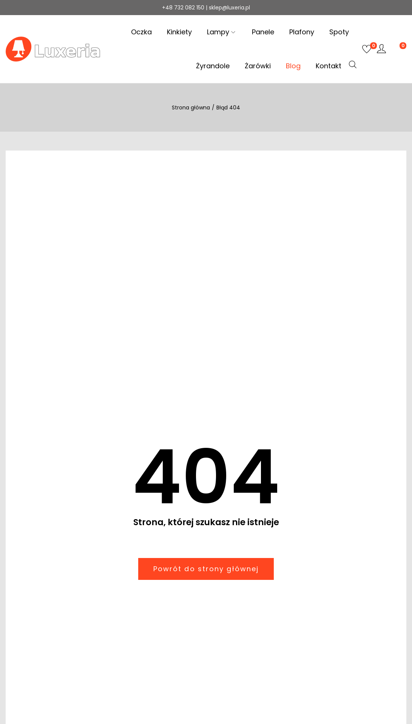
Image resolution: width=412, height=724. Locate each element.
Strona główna (191, 107)
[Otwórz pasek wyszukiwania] (352, 64)
